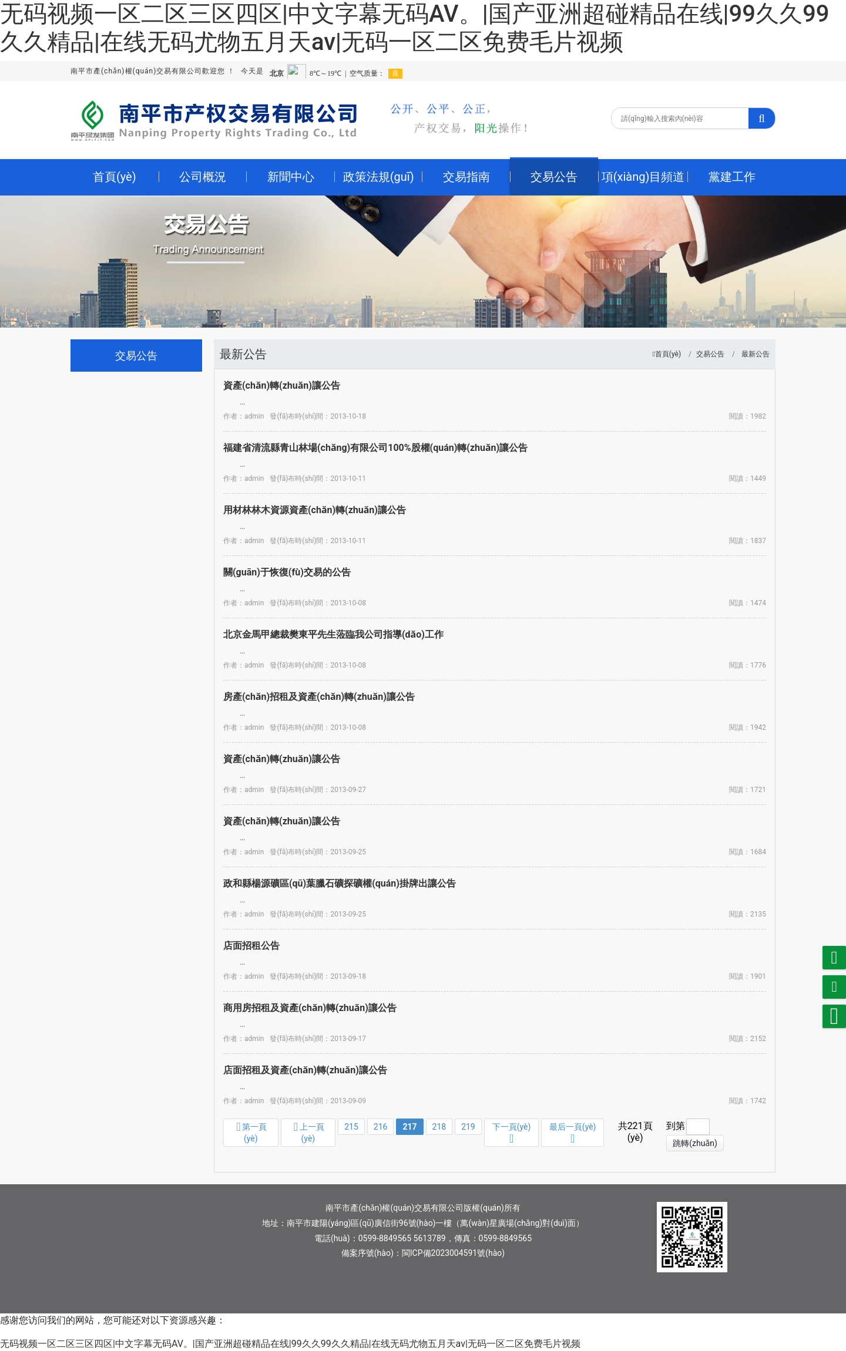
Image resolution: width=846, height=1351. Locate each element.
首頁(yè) (668, 354)
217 (409, 1126)
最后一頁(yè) (572, 1133)
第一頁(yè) (251, 1132)
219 (468, 1126)
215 (351, 1126)
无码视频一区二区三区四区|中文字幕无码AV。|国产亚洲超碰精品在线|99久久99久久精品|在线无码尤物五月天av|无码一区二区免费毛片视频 (414, 28)
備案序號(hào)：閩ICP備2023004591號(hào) (423, 1253)
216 (381, 1126)
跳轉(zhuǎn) (695, 1143)
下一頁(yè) (511, 1133)
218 (439, 1126)
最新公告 (755, 354)
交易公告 (710, 354)
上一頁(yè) (309, 1132)
